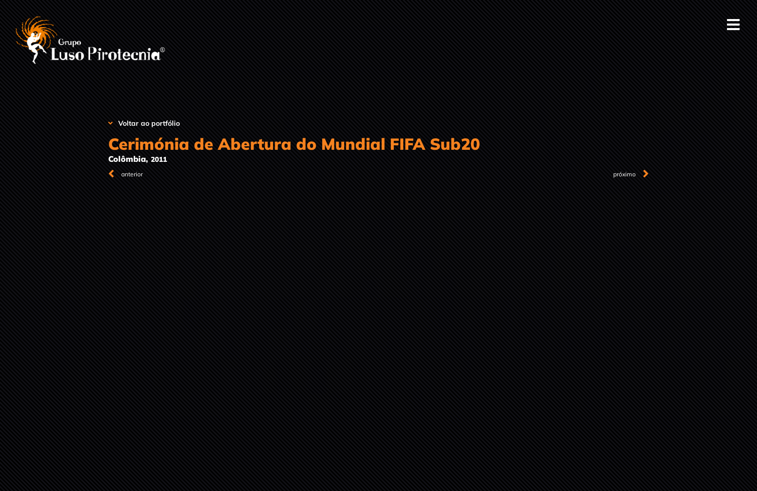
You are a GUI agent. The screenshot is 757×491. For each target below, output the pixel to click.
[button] (733, 25)
